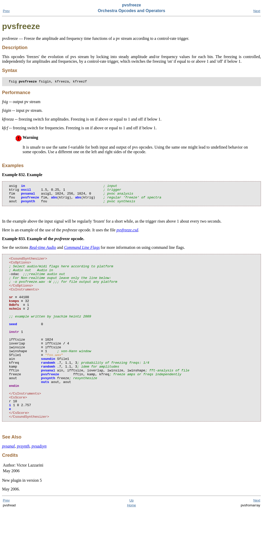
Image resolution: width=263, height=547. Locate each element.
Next (256, 11)
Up (131, 537)
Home (131, 542)
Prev (6, 11)
